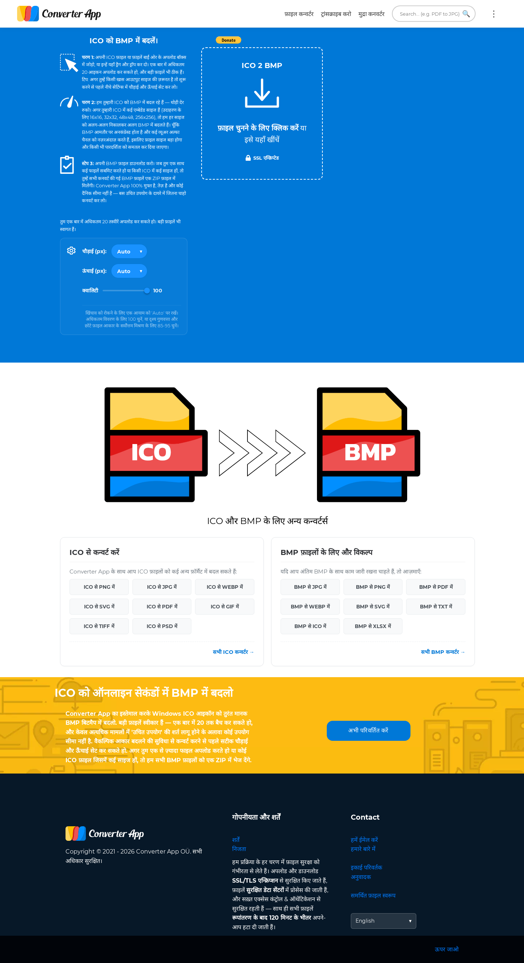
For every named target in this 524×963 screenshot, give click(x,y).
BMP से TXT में (436, 607)
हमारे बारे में (363, 849)
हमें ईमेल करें (364, 839)
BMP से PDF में (436, 587)
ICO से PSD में (162, 626)
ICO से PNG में (99, 587)
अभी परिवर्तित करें (368, 730)
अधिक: (494, 14)
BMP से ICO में (310, 626)
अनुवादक (361, 877)
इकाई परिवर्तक (366, 867)
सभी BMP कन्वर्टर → (443, 652)
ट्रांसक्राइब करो (336, 14)
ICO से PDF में (162, 607)
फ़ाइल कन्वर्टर (299, 14)
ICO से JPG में (161, 587)
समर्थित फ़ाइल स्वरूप (373, 895)
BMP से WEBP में (310, 607)
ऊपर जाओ (446, 949)
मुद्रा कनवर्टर (371, 14)
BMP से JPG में (310, 587)
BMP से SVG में (372, 607)
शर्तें (235, 839)
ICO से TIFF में (99, 626)
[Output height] (129, 271)
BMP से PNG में (373, 587)
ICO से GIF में (225, 607)
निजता (239, 849)
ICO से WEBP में (225, 587)
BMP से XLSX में (373, 626)
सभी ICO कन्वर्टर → (233, 652)
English (365, 921)
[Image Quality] (126, 290)
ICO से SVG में (99, 607)
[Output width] (129, 251)
